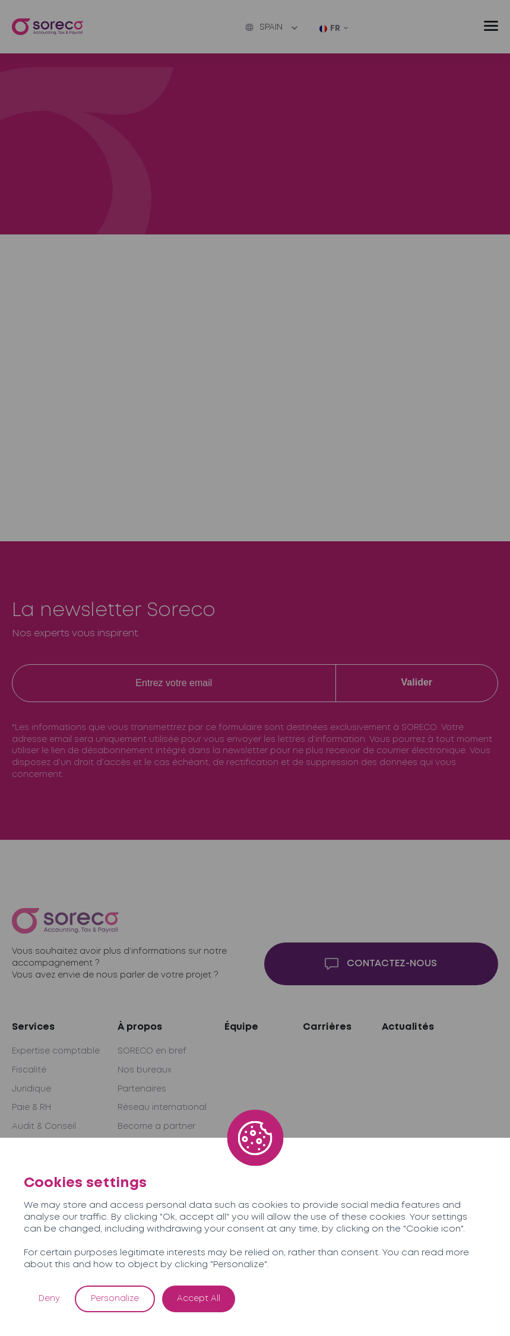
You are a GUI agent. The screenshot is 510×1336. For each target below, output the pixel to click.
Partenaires (142, 1089)
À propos (140, 1027)
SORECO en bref (152, 1051)
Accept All (198, 1298)
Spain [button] (264, 27)
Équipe (241, 1027)
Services (33, 1027)
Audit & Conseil (44, 1126)
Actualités (408, 1027)
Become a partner (156, 1126)
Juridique (31, 1089)
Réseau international (162, 1107)
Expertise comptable (56, 1051)
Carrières (327, 1027)
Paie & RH (31, 1107)
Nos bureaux (145, 1070)
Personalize (115, 1298)
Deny (49, 1298)
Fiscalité (29, 1070)
